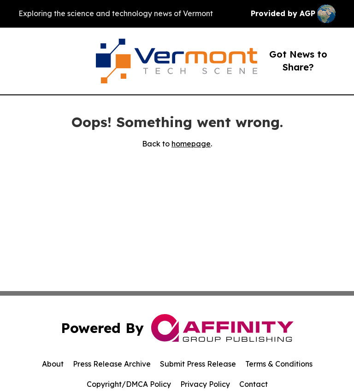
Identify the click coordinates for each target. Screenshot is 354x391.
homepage (191, 143)
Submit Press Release (198, 363)
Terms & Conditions (279, 363)
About (53, 363)
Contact (253, 384)
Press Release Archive (112, 363)
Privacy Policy (205, 384)
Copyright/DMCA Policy (129, 384)
